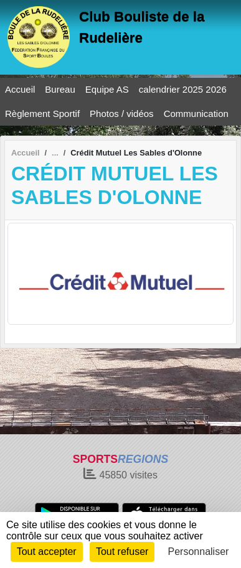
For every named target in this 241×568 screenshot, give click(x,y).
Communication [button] (196, 113)
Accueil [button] (20, 89)
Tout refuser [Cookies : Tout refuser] (122, 551)
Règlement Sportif (42, 113)
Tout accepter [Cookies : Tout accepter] (47, 551)
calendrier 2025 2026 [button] (183, 89)
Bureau (60, 89)
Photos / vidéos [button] (122, 113)
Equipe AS (107, 89)
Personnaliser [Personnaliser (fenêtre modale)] (198, 551)
